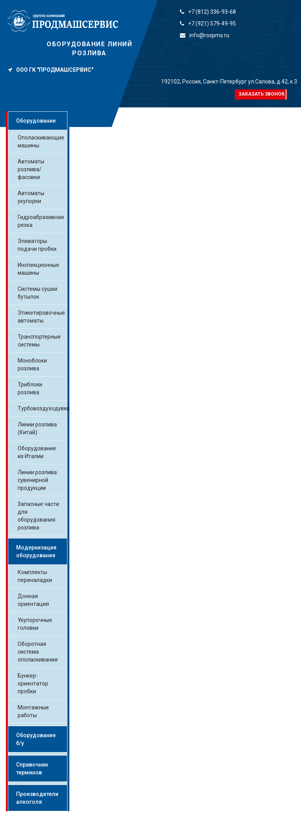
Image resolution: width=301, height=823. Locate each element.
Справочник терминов (32, 768)
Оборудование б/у (36, 739)
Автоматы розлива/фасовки (31, 169)
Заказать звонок (262, 94)
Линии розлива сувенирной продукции (37, 480)
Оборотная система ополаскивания (38, 652)
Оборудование (36, 121)
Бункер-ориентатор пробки (33, 683)
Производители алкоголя (37, 798)
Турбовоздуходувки (44, 408)
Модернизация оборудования (36, 551)
